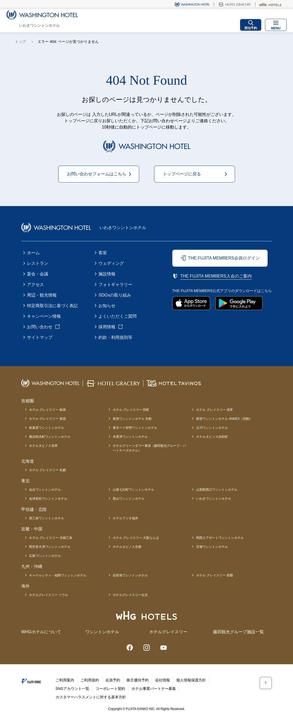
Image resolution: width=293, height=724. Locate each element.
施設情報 (106, 274)
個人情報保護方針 (191, 680)
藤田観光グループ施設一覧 (238, 632)
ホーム (33, 253)
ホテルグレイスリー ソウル (48, 595)
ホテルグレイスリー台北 (130, 595)
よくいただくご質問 (117, 316)
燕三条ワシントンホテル (46, 518)
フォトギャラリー (115, 284)
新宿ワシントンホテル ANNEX (224, 418)
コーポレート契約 (110, 688)
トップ (20, 41)
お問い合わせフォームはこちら (96, 174)
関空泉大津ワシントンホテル (49, 547)
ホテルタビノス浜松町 (212, 437)
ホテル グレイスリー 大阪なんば (136, 538)
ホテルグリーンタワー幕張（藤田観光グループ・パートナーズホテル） (149, 448)
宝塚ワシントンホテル (212, 547)
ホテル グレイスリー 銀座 (47, 410)
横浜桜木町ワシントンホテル (49, 437)
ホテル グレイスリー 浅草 (214, 410)
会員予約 (112, 680)
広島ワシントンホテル (45, 556)
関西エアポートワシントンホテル (220, 538)
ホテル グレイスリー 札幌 (47, 470)
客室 (102, 253)
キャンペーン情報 (44, 316)
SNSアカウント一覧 (72, 688)
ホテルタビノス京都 (127, 547)
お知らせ (106, 305)
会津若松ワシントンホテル (48, 498)
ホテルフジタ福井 (125, 518)
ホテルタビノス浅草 (43, 446)
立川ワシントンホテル (212, 428)
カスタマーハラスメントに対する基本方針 (91, 697)
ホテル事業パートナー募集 (154, 688)
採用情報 (106, 327)
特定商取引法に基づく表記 (52, 305)
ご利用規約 (89, 680)
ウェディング (111, 263)
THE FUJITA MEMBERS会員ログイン (224, 258)
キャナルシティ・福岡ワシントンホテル (57, 575)
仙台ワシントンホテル (45, 489)
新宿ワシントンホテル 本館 (132, 419)
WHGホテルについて (41, 632)
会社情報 (162, 680)
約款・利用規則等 (115, 337)
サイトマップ (39, 337)
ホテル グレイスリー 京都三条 (50, 538)
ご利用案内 (65, 680)
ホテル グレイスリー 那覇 (214, 575)
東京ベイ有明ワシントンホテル (135, 428)
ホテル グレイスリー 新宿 (47, 419)
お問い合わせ (39, 327)
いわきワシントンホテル (213, 498)
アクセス (35, 284)
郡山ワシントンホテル (129, 498)
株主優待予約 (138, 680)
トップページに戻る (182, 174)
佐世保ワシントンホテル (130, 575)
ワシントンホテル (102, 632)
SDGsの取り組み (114, 295)
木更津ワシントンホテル (130, 437)
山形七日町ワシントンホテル (133, 489)
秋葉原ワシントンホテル (46, 428)
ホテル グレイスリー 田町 (131, 410)
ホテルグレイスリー (168, 632)
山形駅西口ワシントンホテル (216, 489)
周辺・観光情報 (42, 295)
